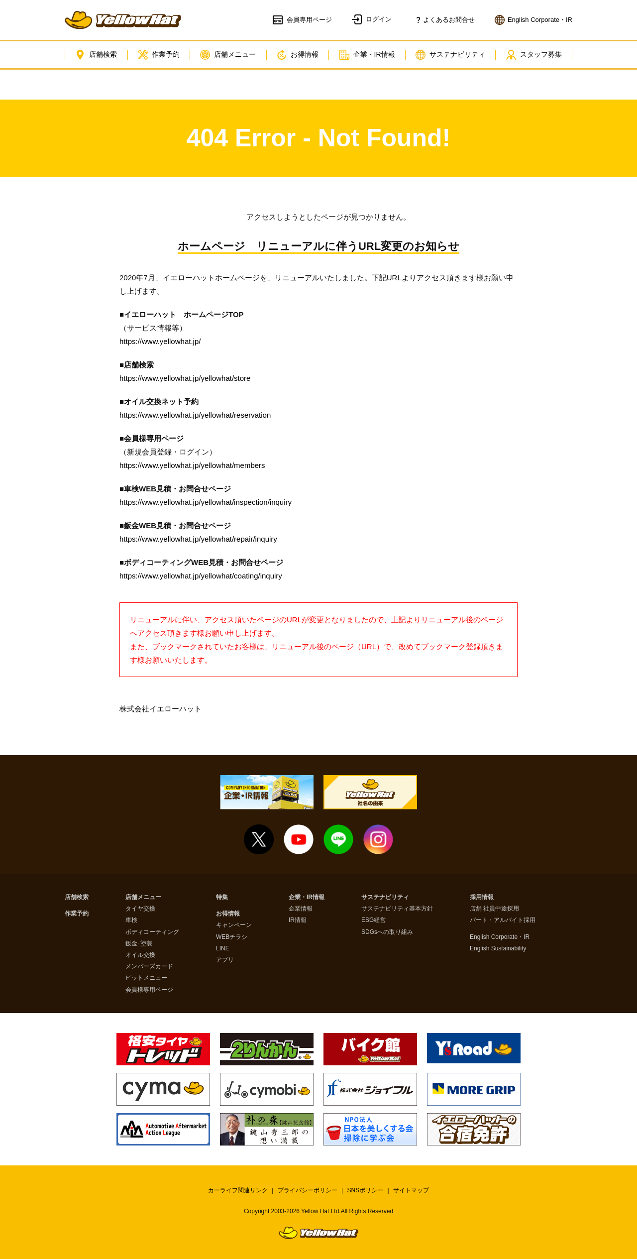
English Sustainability (498, 948)
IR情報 (298, 920)
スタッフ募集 (534, 55)
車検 (131, 920)
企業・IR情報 (367, 55)
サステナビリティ (450, 55)
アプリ (225, 960)
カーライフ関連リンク (238, 1190)
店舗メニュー (228, 55)
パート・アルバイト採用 (502, 920)
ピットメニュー (146, 978)
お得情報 (297, 55)
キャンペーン (234, 925)
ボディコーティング (152, 932)
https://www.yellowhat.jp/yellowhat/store (184, 378)
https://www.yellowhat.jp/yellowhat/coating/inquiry (200, 576)
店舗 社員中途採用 (494, 909)
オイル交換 (140, 955)
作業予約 (159, 55)
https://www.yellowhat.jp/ (160, 341)
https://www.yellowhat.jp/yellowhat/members (192, 465)
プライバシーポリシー (307, 1190)
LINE (222, 948)
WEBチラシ (231, 937)
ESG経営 (373, 920)
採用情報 (482, 897)
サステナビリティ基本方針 (397, 909)
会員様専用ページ (149, 990)
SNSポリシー (365, 1190)
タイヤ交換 (140, 909)
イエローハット (123, 20)
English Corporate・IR (500, 937)
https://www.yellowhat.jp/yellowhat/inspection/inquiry (205, 502)
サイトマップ (411, 1190)
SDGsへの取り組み (387, 932)
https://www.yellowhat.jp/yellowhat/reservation (195, 415)
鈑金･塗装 (138, 943)
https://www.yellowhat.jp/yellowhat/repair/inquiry (198, 539)
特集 (222, 897)
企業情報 (301, 909)
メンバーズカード (149, 966)
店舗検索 (96, 55)
